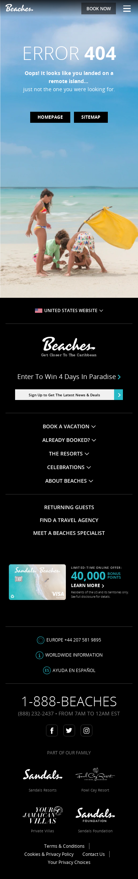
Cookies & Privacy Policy (49, 854)
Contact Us (93, 854)
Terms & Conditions (64, 846)
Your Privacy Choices (69, 862)
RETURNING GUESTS (69, 507)
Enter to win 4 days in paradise (69, 376)
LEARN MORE (87, 585)
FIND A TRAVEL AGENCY (69, 520)
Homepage (50, 117)
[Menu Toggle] (124, 8)
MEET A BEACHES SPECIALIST (69, 532)
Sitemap (90, 117)
